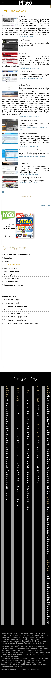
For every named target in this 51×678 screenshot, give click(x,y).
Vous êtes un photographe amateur (16, 317)
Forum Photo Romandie (29, 134)
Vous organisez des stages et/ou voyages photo (20, 324)
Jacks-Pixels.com (26, 163)
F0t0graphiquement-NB (29, 120)
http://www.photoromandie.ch (29, 146)
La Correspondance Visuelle (28, 475)
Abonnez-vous (7, 405)
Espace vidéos (28, 504)
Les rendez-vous (48, 461)
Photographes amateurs (11, 272)
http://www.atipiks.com (27, 36)
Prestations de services (11, 279)
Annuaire (28, 495)
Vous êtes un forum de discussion (15, 310)
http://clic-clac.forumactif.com (29, 68)
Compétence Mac (38, 412)
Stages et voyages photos (12, 285)
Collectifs (6, 262)
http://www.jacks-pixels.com (29, 174)
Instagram (18, 468)
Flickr (18, 489)
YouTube (18, 495)
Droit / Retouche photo (48, 616)
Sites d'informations (10, 282)
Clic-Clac (24, 53)
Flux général (48, 400)
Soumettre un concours (48, 545)
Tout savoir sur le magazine (28, 408)
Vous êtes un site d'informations (14, 307)
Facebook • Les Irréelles (18, 454)
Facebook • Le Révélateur (18, 435)
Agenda (28, 488)
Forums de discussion (11, 265)
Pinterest (18, 484)
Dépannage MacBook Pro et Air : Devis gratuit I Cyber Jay (38, 462)
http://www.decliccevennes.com (30, 78)
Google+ (18, 475)
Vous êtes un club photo (11, 300)
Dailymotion (18, 503)
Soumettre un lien (25, 197)
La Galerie (28, 451)
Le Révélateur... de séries (48, 446)
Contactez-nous (7, 481)
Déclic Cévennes (26, 71)
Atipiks (23, 16)
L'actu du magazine (48, 412)
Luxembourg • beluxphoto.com (31, 178)
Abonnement (48, 595)
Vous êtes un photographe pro (14, 320)
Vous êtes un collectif (10, 303)
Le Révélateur (28, 459)
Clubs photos (7, 258)
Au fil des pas (25, 40)
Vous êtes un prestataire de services (16, 314)
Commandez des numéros (7, 420)
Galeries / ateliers (9, 268)
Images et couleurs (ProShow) (31, 150)
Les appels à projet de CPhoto (28, 429)
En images (28, 443)
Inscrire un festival (48, 530)
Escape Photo (25, 85)
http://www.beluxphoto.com (29, 182)
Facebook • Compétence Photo (18, 414)
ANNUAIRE (45, 206)
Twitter (18, 480)
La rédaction (48, 604)
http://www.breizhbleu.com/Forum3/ (32, 157)
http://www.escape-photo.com (30, 117)
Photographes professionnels (13, 275)
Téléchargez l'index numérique (7, 441)
